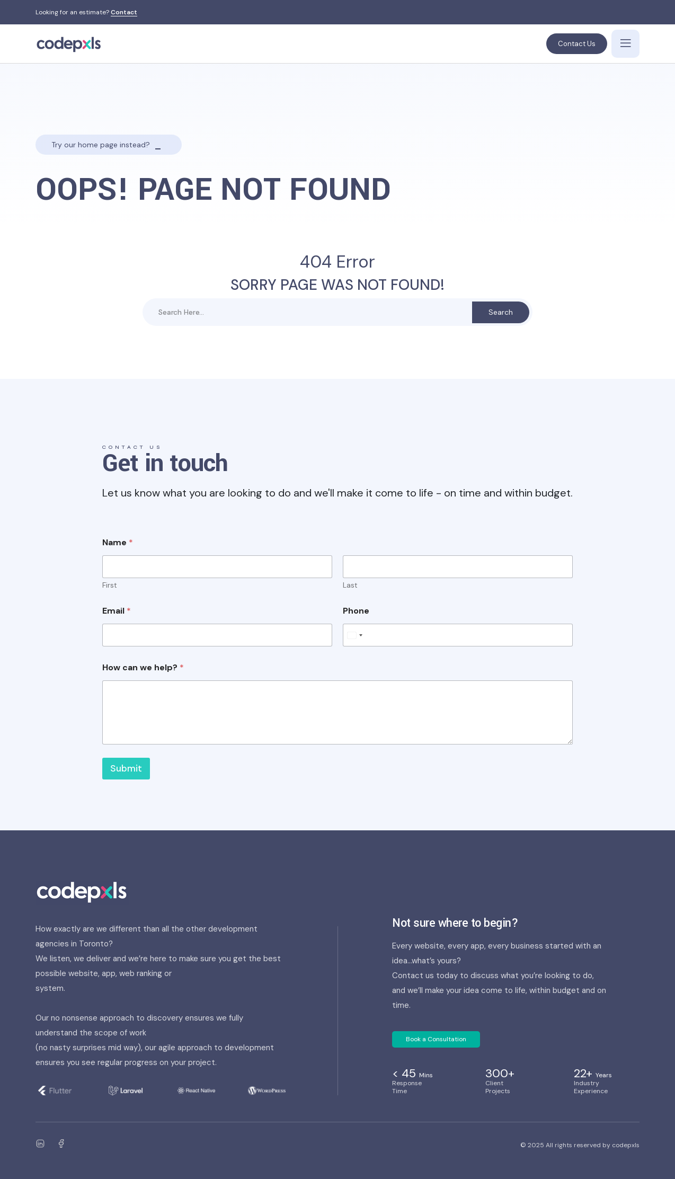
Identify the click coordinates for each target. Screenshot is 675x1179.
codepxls (626, 1145)
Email (116, 611)
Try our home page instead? (100, 144)
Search (501, 312)
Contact (124, 12)
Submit (126, 768)
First (109, 585)
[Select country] (354, 635)
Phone (356, 611)
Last (350, 585)
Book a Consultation (436, 1039)
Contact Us (577, 43)
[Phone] (458, 635)
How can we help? (143, 667)
